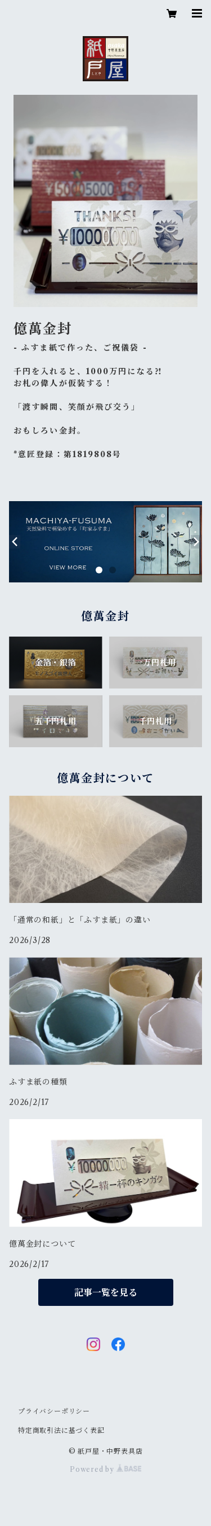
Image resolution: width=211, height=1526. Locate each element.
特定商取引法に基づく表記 (61, 1430)
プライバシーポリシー (54, 1411)
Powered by (105, 1469)
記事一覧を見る (105, 1292)
